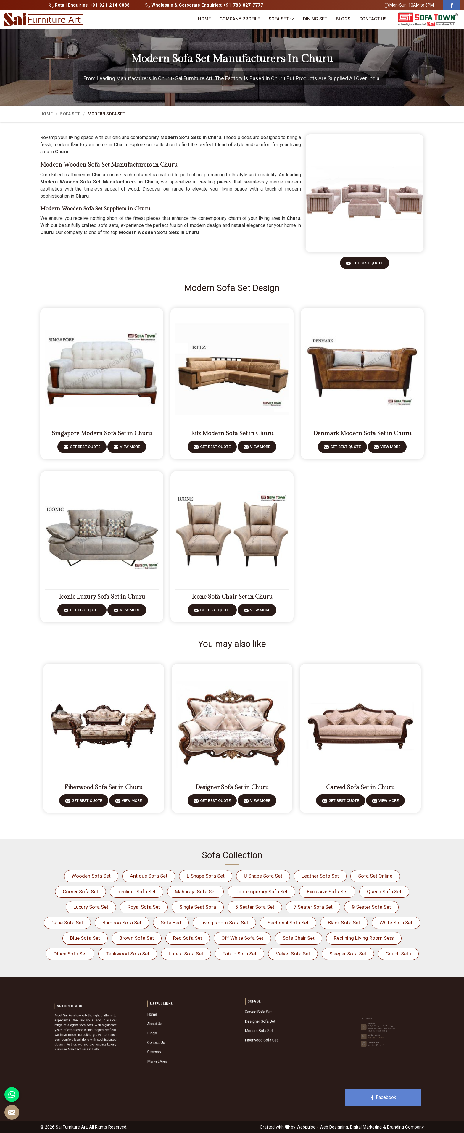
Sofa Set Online (375, 876)
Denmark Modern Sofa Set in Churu (362, 433)
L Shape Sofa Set (206, 876)
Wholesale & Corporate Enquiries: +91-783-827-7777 (204, 5)
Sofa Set (281, 19)
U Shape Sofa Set (263, 876)
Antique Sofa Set (148, 876)
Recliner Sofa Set (136, 892)
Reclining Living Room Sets (364, 938)
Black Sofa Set (344, 923)
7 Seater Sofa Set (313, 907)
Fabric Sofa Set (240, 954)
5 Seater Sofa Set (254, 907)
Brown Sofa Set (136, 938)
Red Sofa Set (187, 938)
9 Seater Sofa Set (371, 907)
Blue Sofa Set (85, 938)
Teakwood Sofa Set (127, 954)
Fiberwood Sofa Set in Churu (104, 787)
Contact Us (372, 19)
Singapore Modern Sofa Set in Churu (102, 433)
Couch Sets (398, 954)
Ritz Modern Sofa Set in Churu (232, 433)
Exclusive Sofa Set (327, 892)
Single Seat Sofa (197, 907)
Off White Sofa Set (242, 938)
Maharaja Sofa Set (195, 892)
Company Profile (240, 19)
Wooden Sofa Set (91, 876)
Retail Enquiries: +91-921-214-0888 (89, 5)
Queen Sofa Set (384, 892)
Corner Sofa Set (80, 892)
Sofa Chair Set (299, 938)
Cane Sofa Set (67, 923)
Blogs (343, 19)
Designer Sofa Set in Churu (232, 787)
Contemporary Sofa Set (261, 892)
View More (130, 448)
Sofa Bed (171, 923)
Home (204, 19)
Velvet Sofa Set (293, 954)
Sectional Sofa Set (288, 923)
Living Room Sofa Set (224, 923)
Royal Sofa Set (144, 907)
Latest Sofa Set (186, 954)
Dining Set (315, 19)
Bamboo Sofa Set (121, 923)
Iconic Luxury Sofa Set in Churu (102, 596)
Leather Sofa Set (320, 876)
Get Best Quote (367, 265)
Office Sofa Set (70, 954)
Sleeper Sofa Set (347, 954)
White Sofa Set (396, 923)
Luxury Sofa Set (90, 907)
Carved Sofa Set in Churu (360, 787)
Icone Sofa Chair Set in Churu (232, 596)
